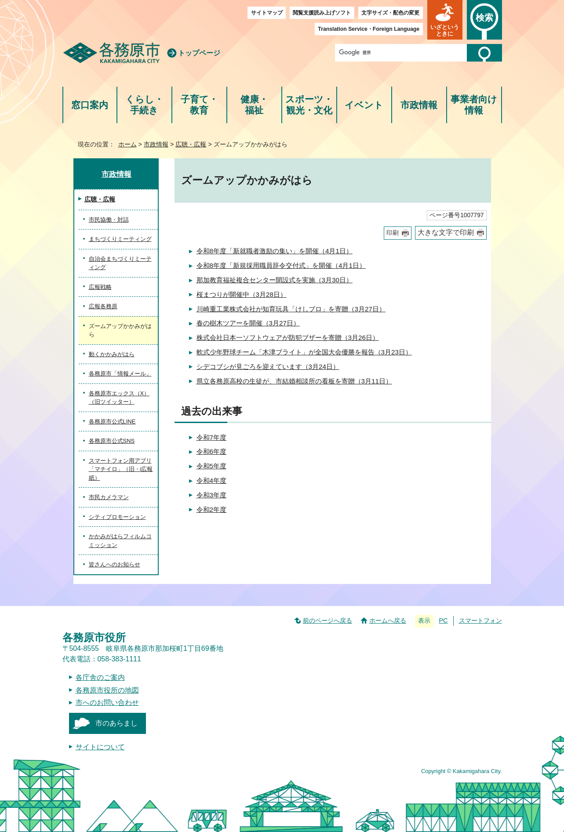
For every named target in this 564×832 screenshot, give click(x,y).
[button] (444, 20)
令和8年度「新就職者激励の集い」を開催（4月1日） (274, 251)
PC (443, 620)
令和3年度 (211, 495)
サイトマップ (267, 13)
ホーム (127, 144)
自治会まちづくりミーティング (120, 263)
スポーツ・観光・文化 (309, 105)
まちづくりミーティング (120, 239)
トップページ (199, 53)
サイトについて (100, 747)
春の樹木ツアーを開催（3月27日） (248, 323)
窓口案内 (89, 105)
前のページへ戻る (327, 620)
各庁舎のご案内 (100, 677)
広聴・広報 (190, 144)
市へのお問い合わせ (107, 702)
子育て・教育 (199, 105)
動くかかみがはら (112, 354)
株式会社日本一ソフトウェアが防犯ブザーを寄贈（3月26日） (287, 337)
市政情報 (418, 105)
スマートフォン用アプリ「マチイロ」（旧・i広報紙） (121, 469)
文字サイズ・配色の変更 (390, 13)
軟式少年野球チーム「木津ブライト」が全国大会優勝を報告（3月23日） (304, 352)
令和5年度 (211, 466)
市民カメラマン (109, 497)
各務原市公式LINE (112, 421)
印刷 (392, 233)
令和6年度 (211, 451)
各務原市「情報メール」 (120, 373)
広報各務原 (103, 306)
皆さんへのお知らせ (114, 564)
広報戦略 (100, 287)
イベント (364, 105)
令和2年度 (211, 509)
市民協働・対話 (109, 219)
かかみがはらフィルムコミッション (120, 540)
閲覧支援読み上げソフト (322, 13)
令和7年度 (211, 437)
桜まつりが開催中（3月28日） (241, 294)
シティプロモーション (117, 517)
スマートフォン (480, 620)
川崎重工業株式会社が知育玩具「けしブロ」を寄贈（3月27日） (291, 309)
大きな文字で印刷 (446, 232)
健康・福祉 (254, 105)
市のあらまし (116, 723)
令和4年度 (211, 480)
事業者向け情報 (474, 105)
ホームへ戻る (387, 620)
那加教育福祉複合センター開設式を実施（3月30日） (274, 280)
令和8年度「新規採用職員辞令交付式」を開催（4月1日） (281, 265)
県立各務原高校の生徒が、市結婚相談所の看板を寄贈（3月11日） (294, 381)
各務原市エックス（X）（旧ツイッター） (119, 397)
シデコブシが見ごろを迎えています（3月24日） (267, 366)
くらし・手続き (144, 105)
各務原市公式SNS (112, 441)
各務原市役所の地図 (107, 690)
